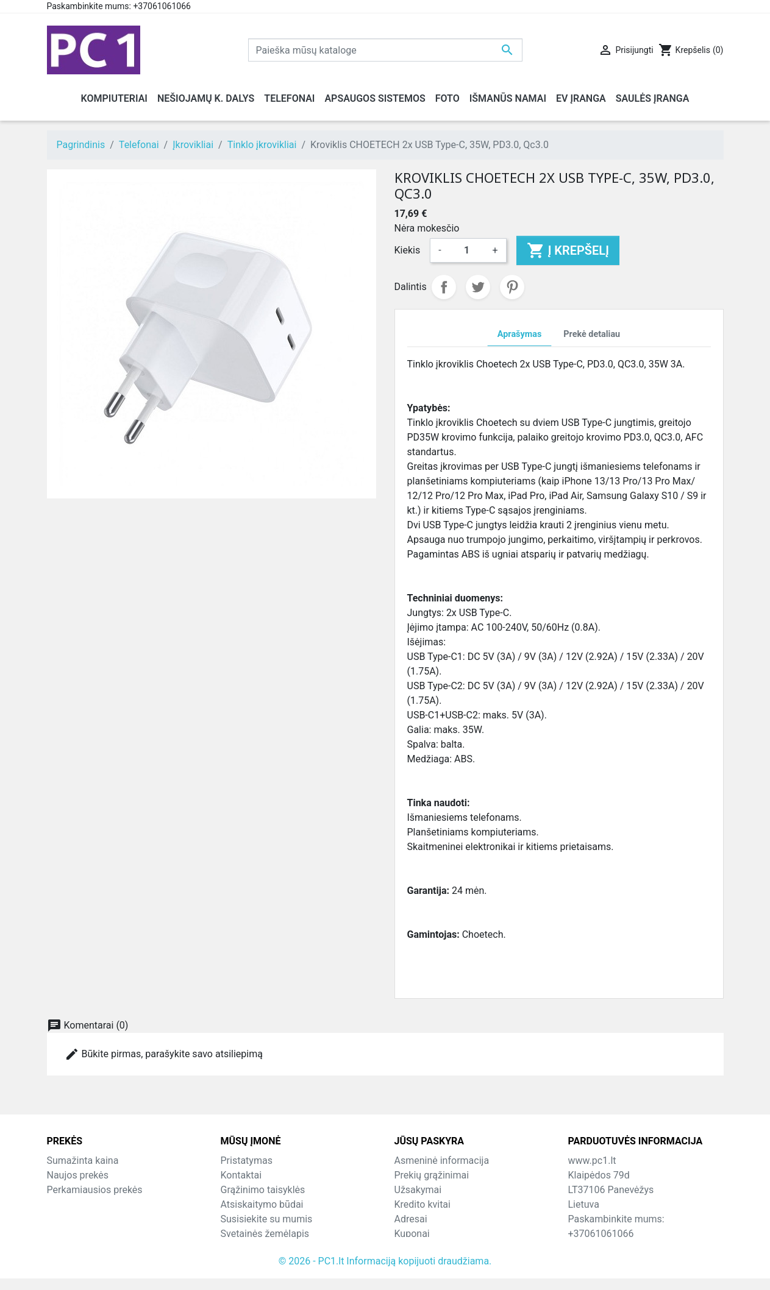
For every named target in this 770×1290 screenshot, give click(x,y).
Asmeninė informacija (442, 1160)
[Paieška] (385, 50)
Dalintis (444, 287)
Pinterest (512, 287)
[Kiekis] (467, 250)
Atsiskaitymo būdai (262, 1204)
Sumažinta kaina (83, 1160)
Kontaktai (241, 1175)
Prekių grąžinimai (431, 1175)
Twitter (478, 287)
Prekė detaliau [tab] (591, 334)
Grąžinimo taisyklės (263, 1190)
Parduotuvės (248, 1248)
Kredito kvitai (422, 1204)
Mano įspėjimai (427, 1248)
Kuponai (412, 1233)
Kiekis (407, 250)
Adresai (410, 1219)
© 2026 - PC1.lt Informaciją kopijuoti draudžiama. (385, 1272)
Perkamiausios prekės (95, 1190)
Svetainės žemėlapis (265, 1233)
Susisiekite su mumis (267, 1219)
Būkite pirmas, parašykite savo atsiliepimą (164, 1054)
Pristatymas (247, 1160)
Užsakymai (418, 1190)
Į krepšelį (568, 250)
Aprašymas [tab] (519, 334)
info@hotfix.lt (647, 1248)
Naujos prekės (78, 1175)
